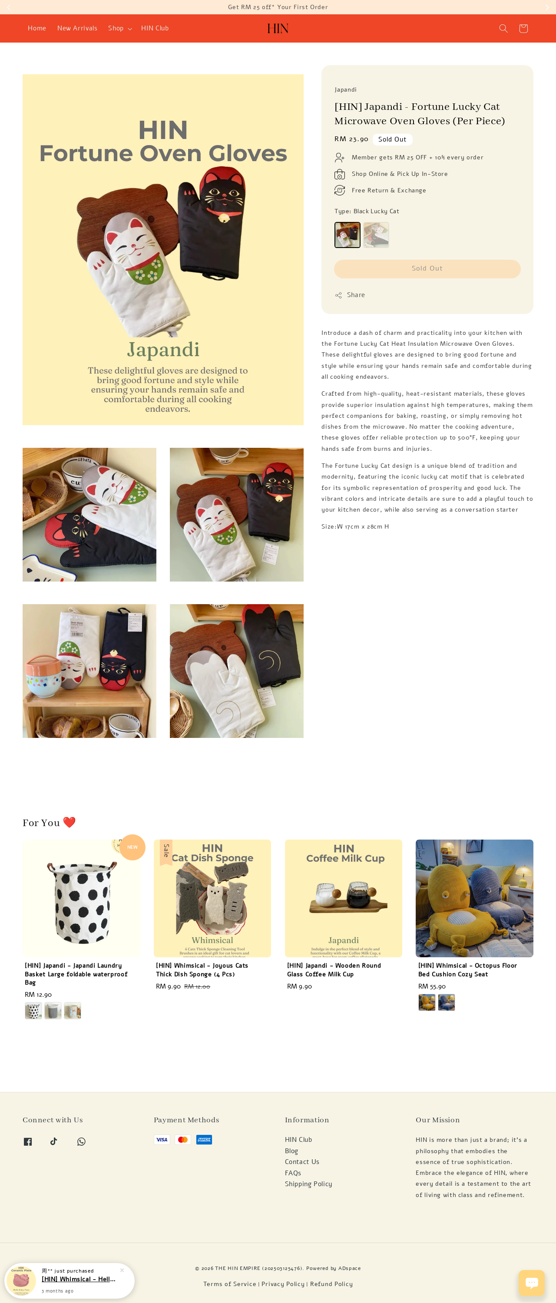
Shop (116, 28)
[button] (504, 29)
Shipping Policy (309, 1184)
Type (366, 211)
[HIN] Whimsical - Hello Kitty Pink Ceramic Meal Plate (80, 1279)
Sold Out (427, 268)
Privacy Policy (282, 1284)
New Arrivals (77, 28)
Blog (292, 1151)
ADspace (349, 1268)
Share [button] (349, 295)
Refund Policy (331, 1284)
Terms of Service (230, 1284)
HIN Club (155, 28)
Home (37, 28)
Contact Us (302, 1161)
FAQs (293, 1173)
